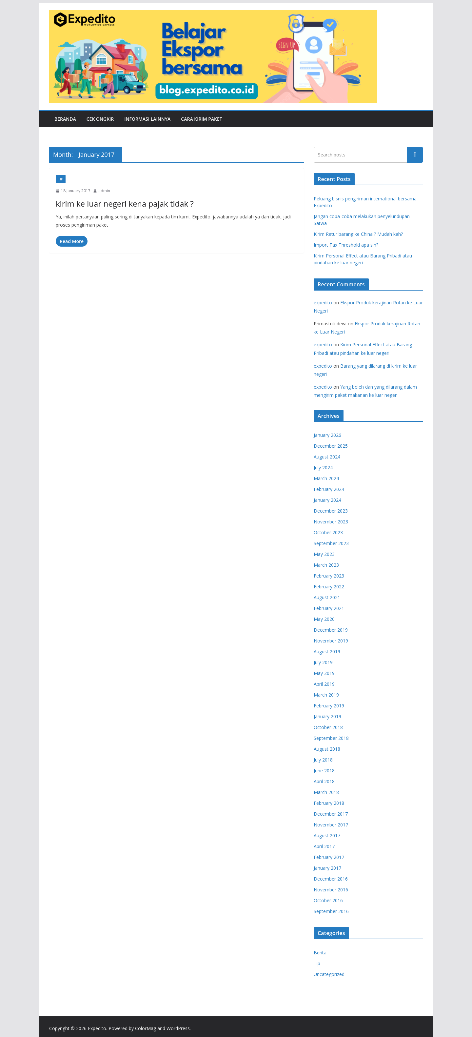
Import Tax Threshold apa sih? (346, 245)
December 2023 (331, 511)
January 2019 (327, 716)
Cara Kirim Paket (201, 119)
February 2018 (329, 803)
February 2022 (329, 586)
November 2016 (331, 889)
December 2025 (331, 446)
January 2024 (327, 500)
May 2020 (324, 619)
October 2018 (328, 727)
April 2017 (324, 846)
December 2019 (331, 630)
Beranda (65, 119)
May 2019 (324, 673)
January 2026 (327, 435)
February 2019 (329, 705)
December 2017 (331, 814)
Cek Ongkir (100, 119)
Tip (60, 179)
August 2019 (327, 651)
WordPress (178, 1028)
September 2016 (331, 911)
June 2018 (324, 770)
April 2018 (324, 781)
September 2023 (331, 543)
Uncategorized (329, 974)
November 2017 (331, 825)
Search (415, 154)
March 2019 (326, 695)
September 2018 (331, 738)
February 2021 (329, 608)
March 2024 (326, 478)
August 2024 (327, 457)
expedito (323, 302)
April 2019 (324, 684)
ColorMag (145, 1028)
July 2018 (323, 760)
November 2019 (331, 641)
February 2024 (329, 489)
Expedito (97, 1028)
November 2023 (331, 521)
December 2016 (331, 879)
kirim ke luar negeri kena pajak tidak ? (125, 203)
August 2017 (327, 835)
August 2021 (327, 597)
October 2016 (328, 900)
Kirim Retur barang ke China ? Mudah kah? (358, 234)
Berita (320, 952)
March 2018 (326, 792)
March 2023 (326, 565)
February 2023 (329, 576)
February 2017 (329, 857)
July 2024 (323, 467)
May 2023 (324, 554)
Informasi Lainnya (147, 119)
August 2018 (327, 749)
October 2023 (328, 532)
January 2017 (327, 868)
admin (104, 190)
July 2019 (323, 662)
